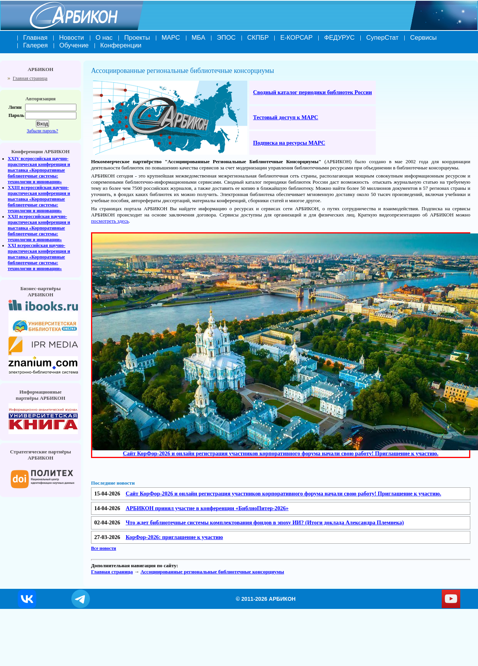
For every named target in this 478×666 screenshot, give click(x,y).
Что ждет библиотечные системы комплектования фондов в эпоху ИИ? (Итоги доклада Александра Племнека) (265, 522)
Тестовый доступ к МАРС (285, 117)
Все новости (103, 548)
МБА (198, 37)
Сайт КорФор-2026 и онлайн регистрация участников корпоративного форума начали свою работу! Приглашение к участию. (283, 493)
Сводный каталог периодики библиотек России (312, 92)
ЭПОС (226, 37)
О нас (104, 37)
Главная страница (30, 78)
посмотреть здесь (110, 221)
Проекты (137, 37)
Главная (35, 37)
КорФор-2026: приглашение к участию (174, 537)
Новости (71, 37)
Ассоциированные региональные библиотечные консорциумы (212, 572)
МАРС (171, 37)
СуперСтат (382, 37)
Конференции (121, 45)
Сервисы (423, 37)
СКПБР (258, 37)
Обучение (74, 45)
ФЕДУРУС (339, 37)
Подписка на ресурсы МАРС (289, 143)
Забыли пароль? (42, 131)
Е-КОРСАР (296, 37)
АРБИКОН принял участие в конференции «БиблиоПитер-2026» (207, 508)
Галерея (35, 45)
